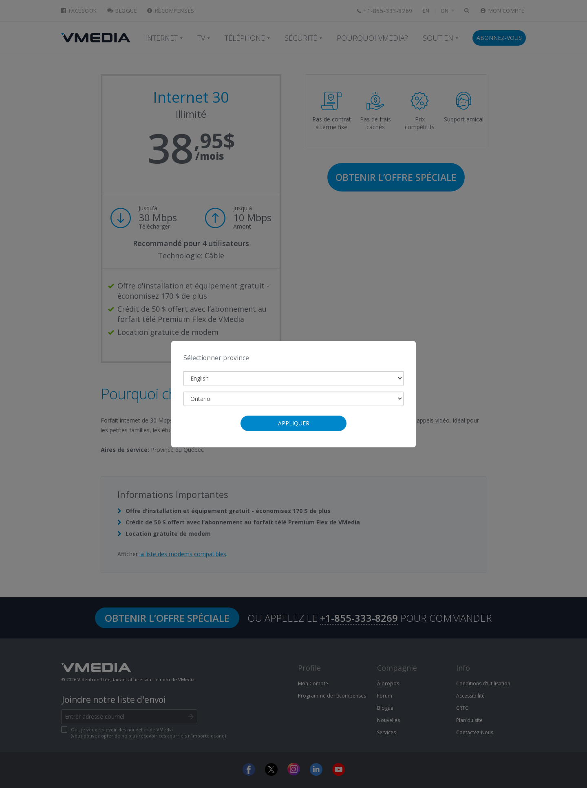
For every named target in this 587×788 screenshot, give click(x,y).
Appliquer (293, 423)
